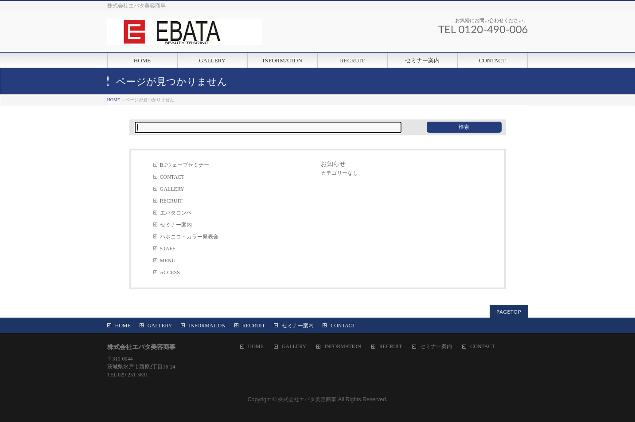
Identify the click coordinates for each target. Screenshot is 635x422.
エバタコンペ (176, 213)
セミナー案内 (176, 225)
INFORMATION (207, 325)
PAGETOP (508, 312)
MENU (167, 260)
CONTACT (172, 177)
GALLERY (172, 189)
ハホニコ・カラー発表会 (189, 237)
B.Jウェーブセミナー (185, 165)
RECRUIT (171, 201)
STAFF (167, 249)
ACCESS (170, 272)
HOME (113, 99)
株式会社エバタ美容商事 (307, 399)
